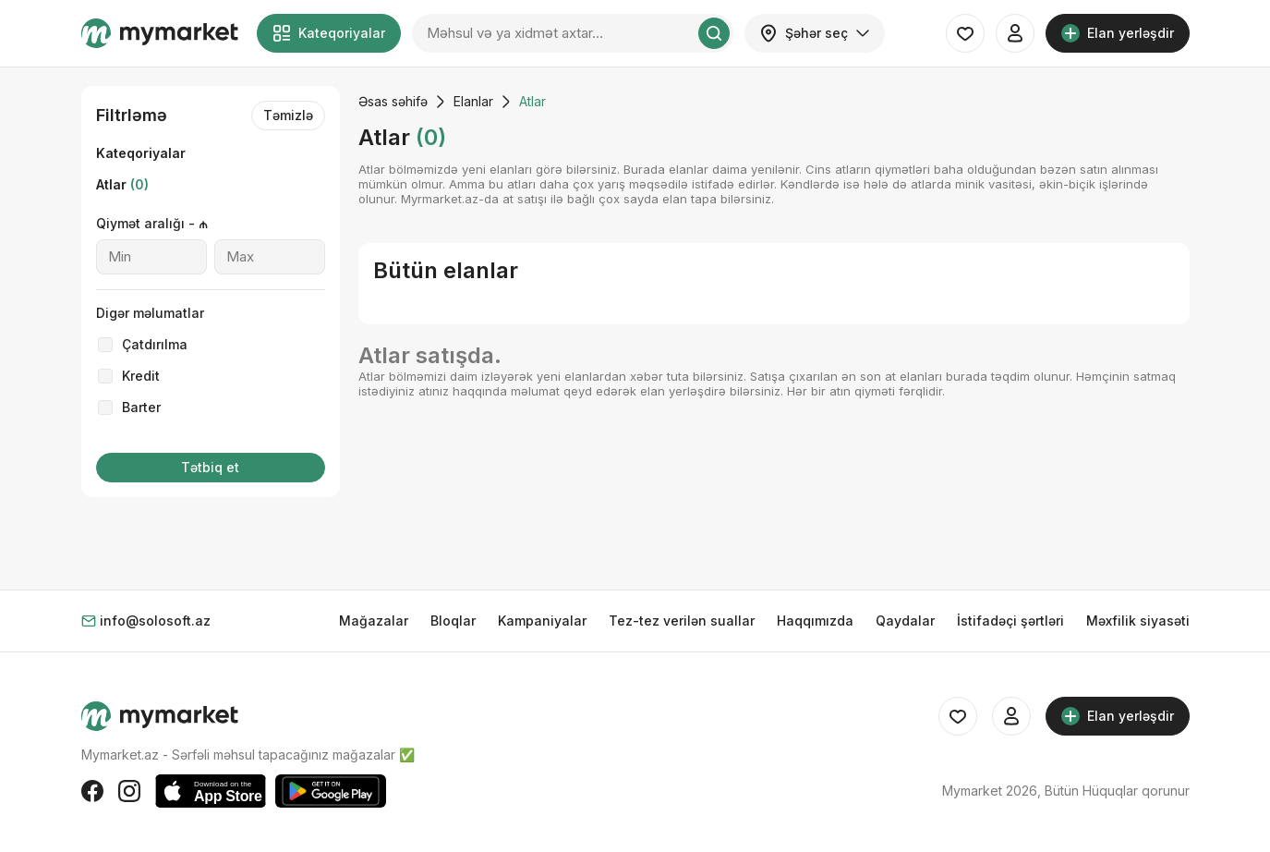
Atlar (122, 184)
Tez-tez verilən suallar (682, 620)
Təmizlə (288, 115)
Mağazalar (373, 620)
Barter (141, 407)
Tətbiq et (210, 467)
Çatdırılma (154, 344)
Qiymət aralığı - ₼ (152, 223)
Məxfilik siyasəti (1138, 620)
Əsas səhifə (393, 101)
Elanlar (473, 101)
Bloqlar (453, 620)
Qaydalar (905, 620)
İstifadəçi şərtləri (1010, 620)
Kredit (141, 375)
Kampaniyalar (542, 620)
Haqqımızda (815, 620)
